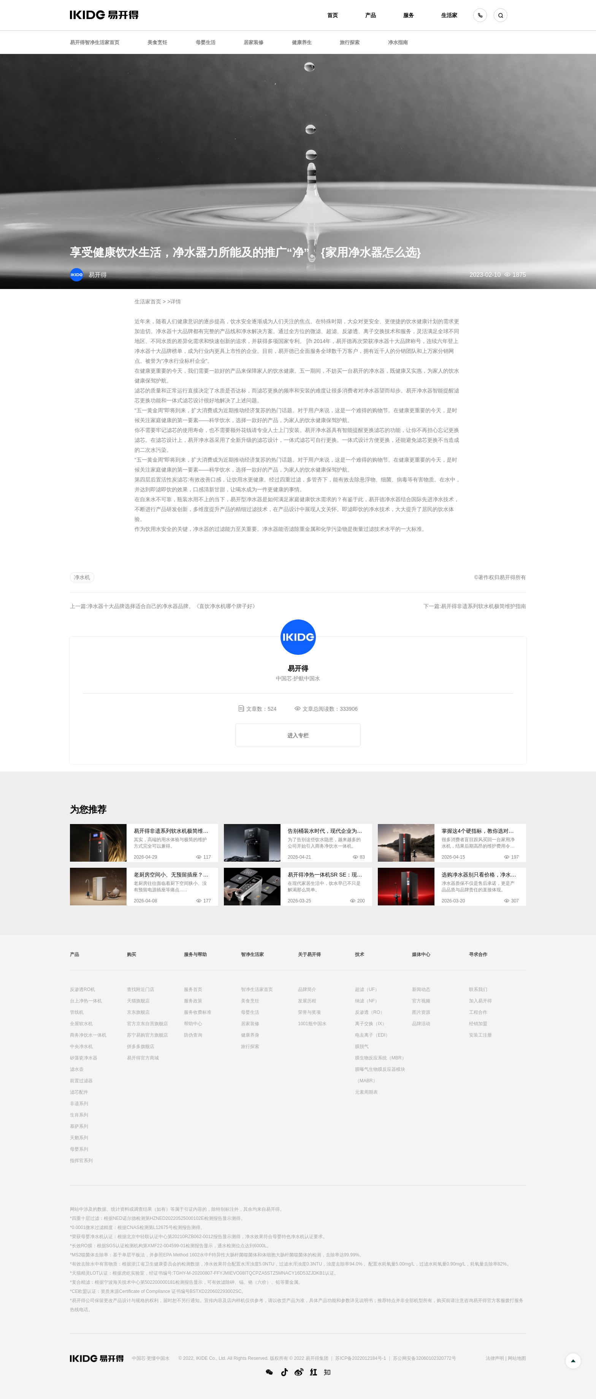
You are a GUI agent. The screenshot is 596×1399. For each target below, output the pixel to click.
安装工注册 (480, 1035)
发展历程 (307, 1001)
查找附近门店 (140, 989)
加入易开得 (480, 1001)
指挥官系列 (81, 1160)
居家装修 (253, 42)
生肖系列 (79, 1115)
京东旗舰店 (138, 1012)
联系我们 (478, 989)
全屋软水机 (81, 1023)
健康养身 (250, 1035)
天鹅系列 (79, 1137)
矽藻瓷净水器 (83, 1058)
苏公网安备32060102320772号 (424, 1358)
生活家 (449, 15)
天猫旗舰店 (138, 1001)
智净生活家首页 (257, 989)
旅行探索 (350, 42)
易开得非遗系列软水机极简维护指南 (483, 606)
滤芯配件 (79, 1092)
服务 (408, 15)
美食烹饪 (157, 42)
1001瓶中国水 (312, 1023)
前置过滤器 (81, 1080)
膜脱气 (362, 1046)
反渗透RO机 (82, 989)
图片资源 (421, 1012)
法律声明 (495, 1358)
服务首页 (193, 989)
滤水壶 (77, 1069)
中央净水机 (81, 1046)
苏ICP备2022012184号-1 (360, 1358)
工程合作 (478, 1012)
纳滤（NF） (367, 1001)
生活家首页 (148, 302)
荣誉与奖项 (309, 1012)
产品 (370, 15)
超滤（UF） (367, 989)
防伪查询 (193, 1035)
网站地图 (517, 1358)
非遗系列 (79, 1103)
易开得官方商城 (143, 1058)
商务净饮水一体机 (88, 1035)
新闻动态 (421, 989)
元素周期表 (366, 1092)
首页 (332, 15)
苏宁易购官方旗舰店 (147, 1035)
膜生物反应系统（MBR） (380, 1058)
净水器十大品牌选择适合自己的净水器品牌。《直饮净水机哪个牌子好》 (172, 606)
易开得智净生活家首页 (94, 42)
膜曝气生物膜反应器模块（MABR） (380, 1075)
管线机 (77, 1012)
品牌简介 (307, 989)
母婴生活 (206, 42)
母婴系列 (79, 1149)
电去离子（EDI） (372, 1035)
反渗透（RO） (370, 1012)
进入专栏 (298, 735)
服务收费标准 (197, 1012)
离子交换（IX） (371, 1023)
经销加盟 (478, 1023)
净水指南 (398, 42)
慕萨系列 (79, 1126)
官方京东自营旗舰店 (147, 1023)
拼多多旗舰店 (140, 1046)
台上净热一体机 (86, 1001)
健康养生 (302, 42)
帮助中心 (193, 1023)
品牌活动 (421, 1023)
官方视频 (421, 1001)
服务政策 (193, 1001)
